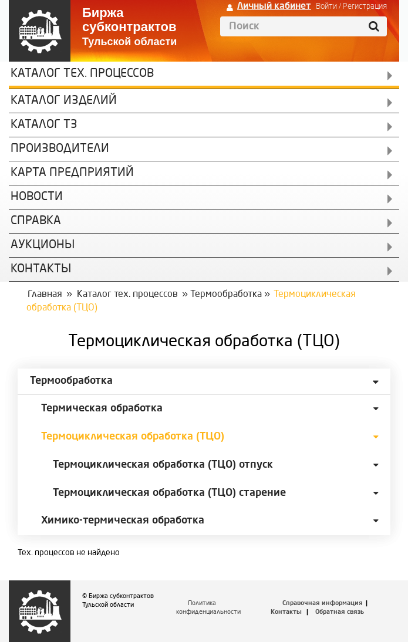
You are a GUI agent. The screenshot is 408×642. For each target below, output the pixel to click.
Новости (37, 197)
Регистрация (365, 6)
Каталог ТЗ (44, 125)
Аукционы (43, 245)
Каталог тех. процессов (127, 294)
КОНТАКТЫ (41, 269)
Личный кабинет (274, 6)
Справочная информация (322, 603)
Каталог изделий (64, 101)
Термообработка (226, 294)
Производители (60, 149)
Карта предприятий (72, 173)
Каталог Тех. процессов (82, 74)
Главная (45, 294)
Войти (326, 6)
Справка (36, 221)
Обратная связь (339, 612)
